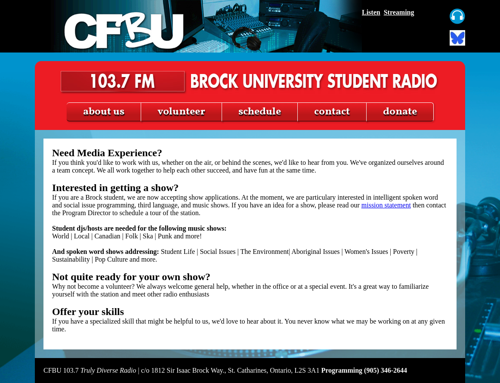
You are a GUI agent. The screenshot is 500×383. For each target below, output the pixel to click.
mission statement (386, 205)
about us (103, 112)
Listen (371, 12)
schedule (259, 112)
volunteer (181, 112)
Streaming (399, 12)
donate (400, 112)
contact (332, 112)
